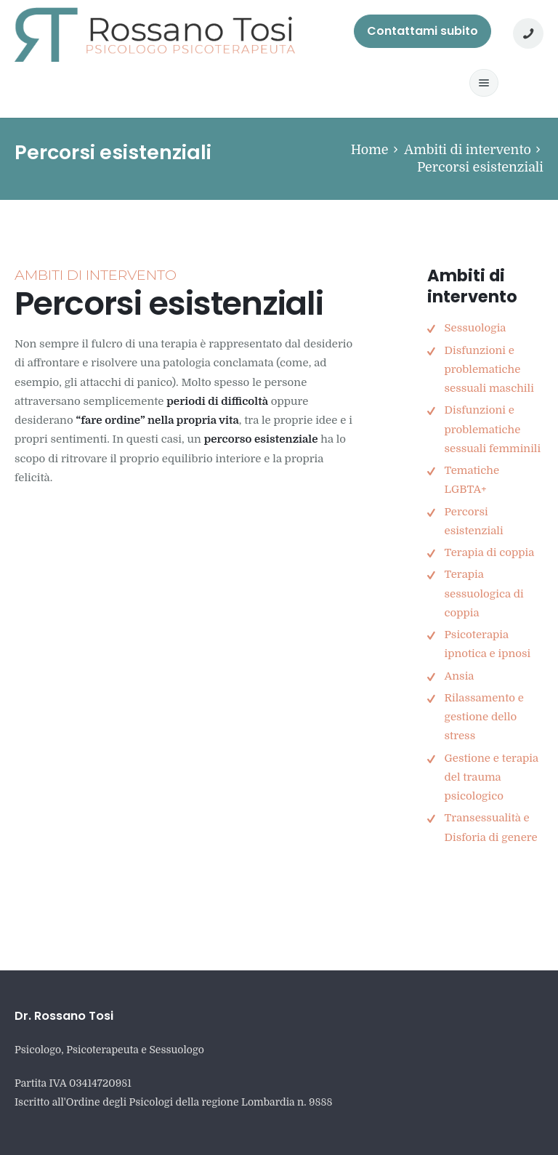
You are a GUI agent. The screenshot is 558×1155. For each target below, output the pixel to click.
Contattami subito (422, 31)
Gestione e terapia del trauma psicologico (491, 777)
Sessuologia (475, 327)
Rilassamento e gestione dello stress (484, 717)
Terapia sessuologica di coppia (483, 593)
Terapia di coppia (489, 552)
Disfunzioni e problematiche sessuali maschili (488, 369)
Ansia (459, 676)
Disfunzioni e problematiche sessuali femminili (492, 429)
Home (370, 149)
